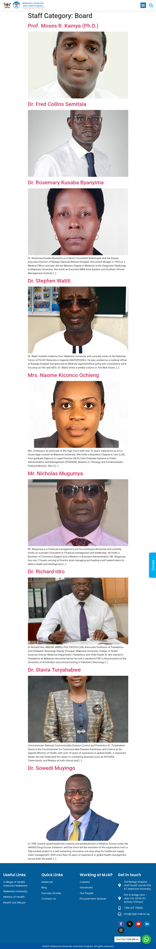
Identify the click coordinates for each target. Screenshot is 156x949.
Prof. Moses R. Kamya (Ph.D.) (63, 26)
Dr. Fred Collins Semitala (57, 104)
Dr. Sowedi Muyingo (51, 768)
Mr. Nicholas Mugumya (55, 473)
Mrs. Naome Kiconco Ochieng (63, 375)
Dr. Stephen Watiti (49, 281)
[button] (143, 5)
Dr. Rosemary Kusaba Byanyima (66, 182)
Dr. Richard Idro (46, 571)
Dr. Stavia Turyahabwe (54, 670)
